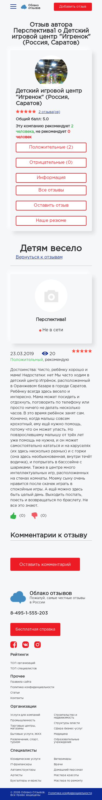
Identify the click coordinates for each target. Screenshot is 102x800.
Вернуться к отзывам (39, 257)
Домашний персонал (68, 770)
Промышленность (22, 720)
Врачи (58, 764)
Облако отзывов (34, 7)
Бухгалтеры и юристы (25, 781)
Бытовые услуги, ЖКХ (25, 734)
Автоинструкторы (23, 770)
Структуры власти (67, 723)
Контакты (17, 698)
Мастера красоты (66, 775)
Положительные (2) (51, 147)
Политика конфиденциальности (32, 687)
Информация (51, 178)
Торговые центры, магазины (23, 727)
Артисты (16, 775)
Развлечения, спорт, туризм (24, 741)
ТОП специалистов (23, 668)
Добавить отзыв (72, 6)
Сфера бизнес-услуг (68, 728)
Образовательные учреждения (66, 741)
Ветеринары (62, 759)
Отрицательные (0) (51, 162)
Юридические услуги (25, 759)
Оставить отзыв (51, 205)
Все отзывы (51, 190)
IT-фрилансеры (21, 764)
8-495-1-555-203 (29, 613)
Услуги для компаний (25, 715)
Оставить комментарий (45, 565)
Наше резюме (51, 221)
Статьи (15, 693)
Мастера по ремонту (68, 781)
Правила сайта (20, 682)
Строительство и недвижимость (65, 716)
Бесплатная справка (35, 629)
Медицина (61, 734)
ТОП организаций (22, 663)
